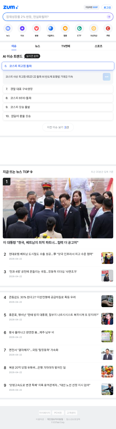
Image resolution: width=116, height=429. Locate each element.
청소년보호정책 (73, 419)
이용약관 (40, 419)
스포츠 (98, 46)
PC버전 (58, 412)
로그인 (107, 7)
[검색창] (53, 17)
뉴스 (37, 46)
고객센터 (71, 412)
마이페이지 (44, 412)
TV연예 (65, 46)
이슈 (13, 46)
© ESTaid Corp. (58, 422)
